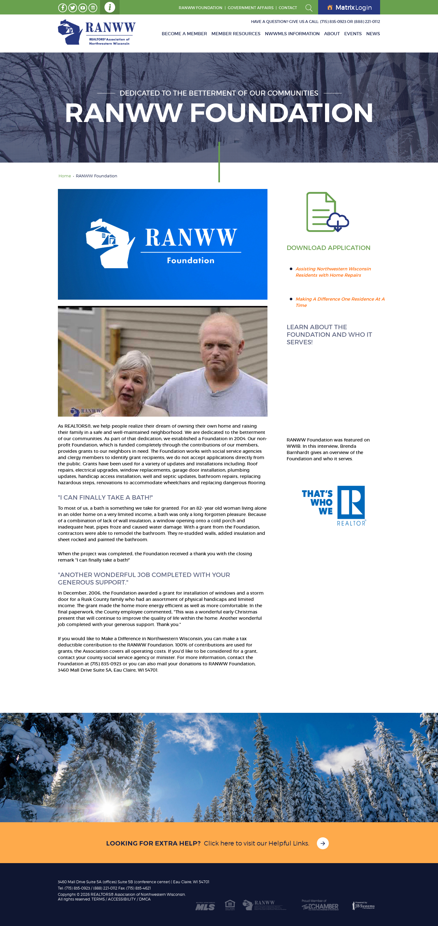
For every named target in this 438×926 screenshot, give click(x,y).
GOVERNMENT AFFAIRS (250, 7)
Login (349, 7)
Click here (219, 843)
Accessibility (122, 899)
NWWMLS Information (292, 33)
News (373, 33)
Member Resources (236, 33)
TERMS (98, 899)
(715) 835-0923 (333, 21)
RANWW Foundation (200, 7)
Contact (288, 7)
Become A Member (184, 33)
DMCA (145, 899)
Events (353, 33)
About (332, 33)
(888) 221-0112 (367, 21)
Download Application (329, 248)
